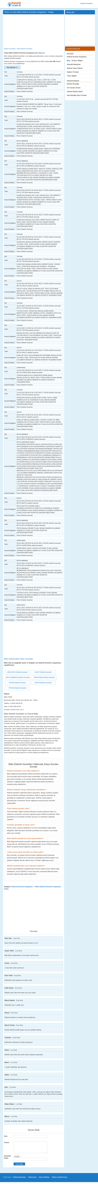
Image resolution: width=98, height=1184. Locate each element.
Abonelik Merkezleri (74, 64)
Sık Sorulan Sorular (74, 88)
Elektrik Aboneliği (73, 84)
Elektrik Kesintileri (86, 3)
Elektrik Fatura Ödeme (75, 68)
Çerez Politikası (44, 1177)
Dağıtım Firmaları (73, 72)
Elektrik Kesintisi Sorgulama (22, 886)
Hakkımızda (32, 1177)
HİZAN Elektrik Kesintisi (17, 683)
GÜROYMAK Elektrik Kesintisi (44, 677)
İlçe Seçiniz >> (12, 67)
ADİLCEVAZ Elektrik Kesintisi (17, 672)
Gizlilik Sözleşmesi (19, 1177)
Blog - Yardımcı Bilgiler (75, 60)
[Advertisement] (33, 29)
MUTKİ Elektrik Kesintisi (43, 683)
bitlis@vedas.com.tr (17, 709)
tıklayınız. (41, 53)
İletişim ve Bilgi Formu (59, 1177)
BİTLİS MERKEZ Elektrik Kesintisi (18, 677)
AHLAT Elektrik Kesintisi (43, 672)
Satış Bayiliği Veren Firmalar (77, 95)
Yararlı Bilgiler (72, 76)
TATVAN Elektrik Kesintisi (17, 688)
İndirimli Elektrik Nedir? (75, 91)
